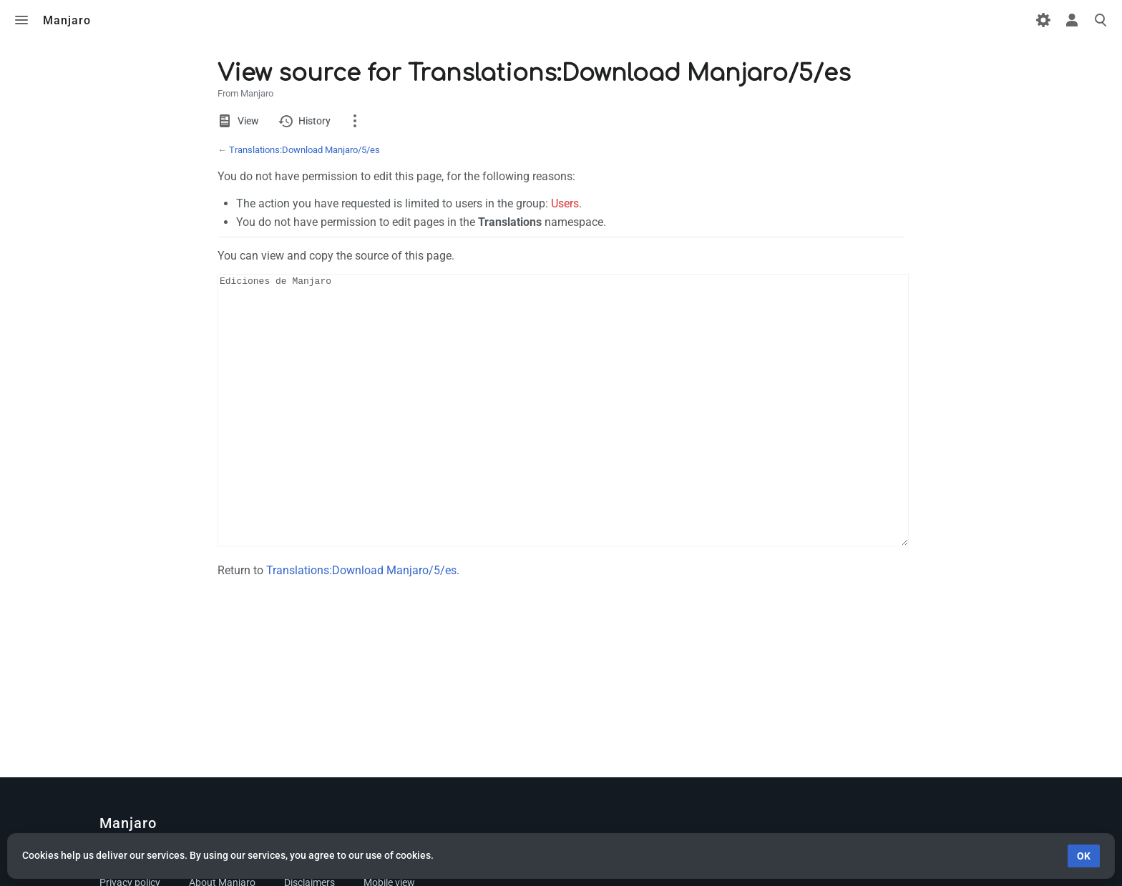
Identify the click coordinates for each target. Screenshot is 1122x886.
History (314, 121)
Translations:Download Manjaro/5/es (304, 149)
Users (565, 203)
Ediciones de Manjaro (563, 437)
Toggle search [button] (1100, 20)
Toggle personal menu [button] (1072, 20)
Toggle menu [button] (21, 20)
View (248, 121)
